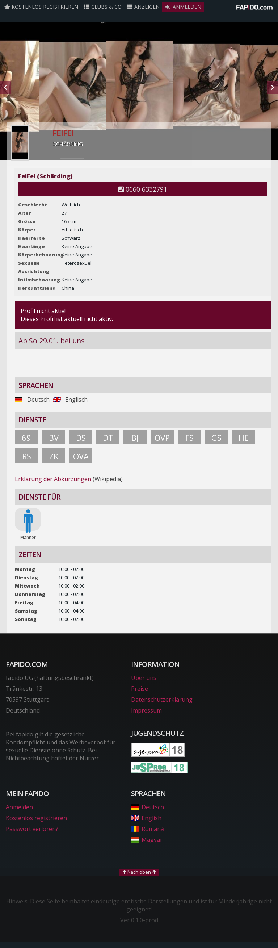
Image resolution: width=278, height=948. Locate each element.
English (146, 818)
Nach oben (139, 872)
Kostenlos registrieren (41, 6)
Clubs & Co (102, 6)
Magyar (147, 840)
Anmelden (183, 6)
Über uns (143, 678)
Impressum (146, 710)
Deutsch (147, 807)
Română (147, 829)
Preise (139, 689)
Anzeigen (143, 6)
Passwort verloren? (32, 829)
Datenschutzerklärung (162, 699)
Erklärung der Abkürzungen (53, 479)
